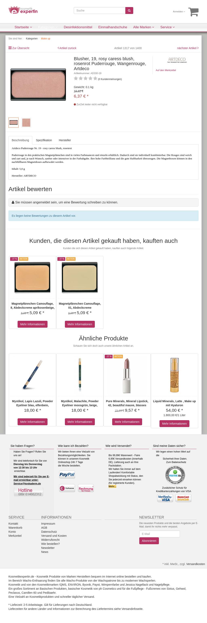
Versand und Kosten (54, 535)
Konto (12, 531)
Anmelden (179, 11)
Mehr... (112, 486)
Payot (96, 584)
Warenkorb (15, 527)
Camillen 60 (29, 592)
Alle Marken (143, 27)
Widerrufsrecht (50, 539)
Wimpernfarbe (110, 584)
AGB (44, 527)
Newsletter (48, 547)
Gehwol (180, 588)
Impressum (48, 523)
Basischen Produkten (53, 588)
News (44, 552)
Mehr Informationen (32, 324)
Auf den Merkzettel (166, 70)
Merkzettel (15, 535)
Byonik (86, 584)
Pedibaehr (49, 592)
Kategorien (48, 27)
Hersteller (65, 140)
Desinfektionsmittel (78, 27)
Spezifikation (44, 140)
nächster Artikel (187, 48)
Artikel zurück (67, 48)
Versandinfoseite (132, 608)
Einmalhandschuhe (112, 27)
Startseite (23, 27)
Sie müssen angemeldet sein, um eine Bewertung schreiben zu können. (66, 202)
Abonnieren (149, 540)
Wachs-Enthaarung (35, 580)
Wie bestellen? (50, 543)
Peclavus (14, 592)
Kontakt (13, 523)
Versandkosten (195, 564)
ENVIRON (74, 584)
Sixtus (170, 588)
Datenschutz (179, 462)
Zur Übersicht (20, 48)
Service (167, 27)
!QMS (63, 584)
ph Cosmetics (107, 588)
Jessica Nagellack (136, 584)
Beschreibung (20, 140)
